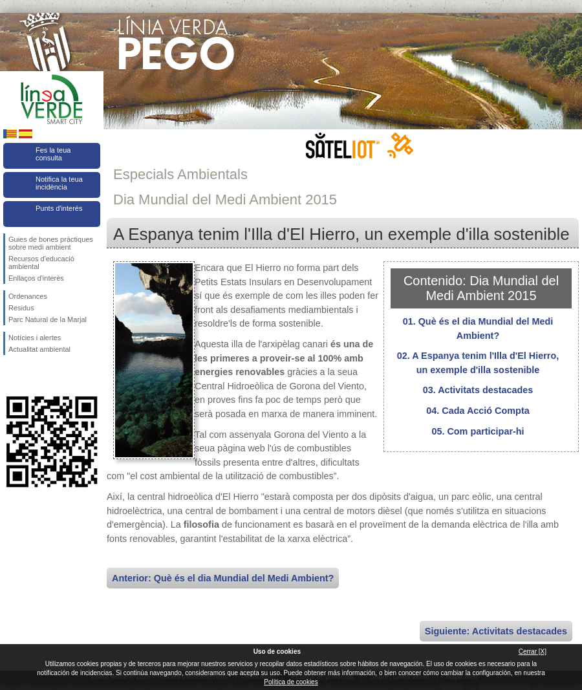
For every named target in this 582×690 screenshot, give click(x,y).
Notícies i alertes (34, 337)
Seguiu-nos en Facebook (11, 375)
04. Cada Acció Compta (477, 410)
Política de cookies (291, 681)
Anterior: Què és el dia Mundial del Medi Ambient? (223, 578)
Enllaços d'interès (36, 278)
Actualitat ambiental (39, 349)
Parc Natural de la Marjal (47, 319)
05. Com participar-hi (477, 431)
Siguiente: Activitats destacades (496, 631)
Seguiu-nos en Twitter (32, 375)
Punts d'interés (59, 208)
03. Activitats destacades (478, 390)
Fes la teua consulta (53, 154)
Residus (21, 308)
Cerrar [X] (532, 651)
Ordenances (27, 296)
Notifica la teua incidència (59, 183)
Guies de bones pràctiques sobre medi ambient (50, 243)
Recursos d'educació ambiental (41, 262)
